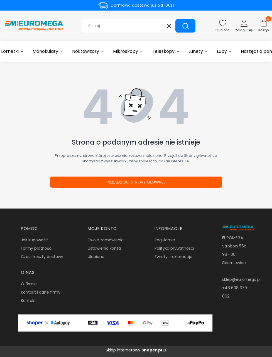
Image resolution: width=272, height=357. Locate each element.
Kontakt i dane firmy (40, 292)
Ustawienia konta (104, 248)
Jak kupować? (34, 240)
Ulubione (96, 256)
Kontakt (28, 300)
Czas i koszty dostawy (42, 256)
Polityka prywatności (174, 248)
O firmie (29, 284)
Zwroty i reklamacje (173, 256)
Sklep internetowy (134, 350)
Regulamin (165, 240)
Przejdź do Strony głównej (136, 182)
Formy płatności (36, 248)
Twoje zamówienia (106, 240)
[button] (185, 26)
